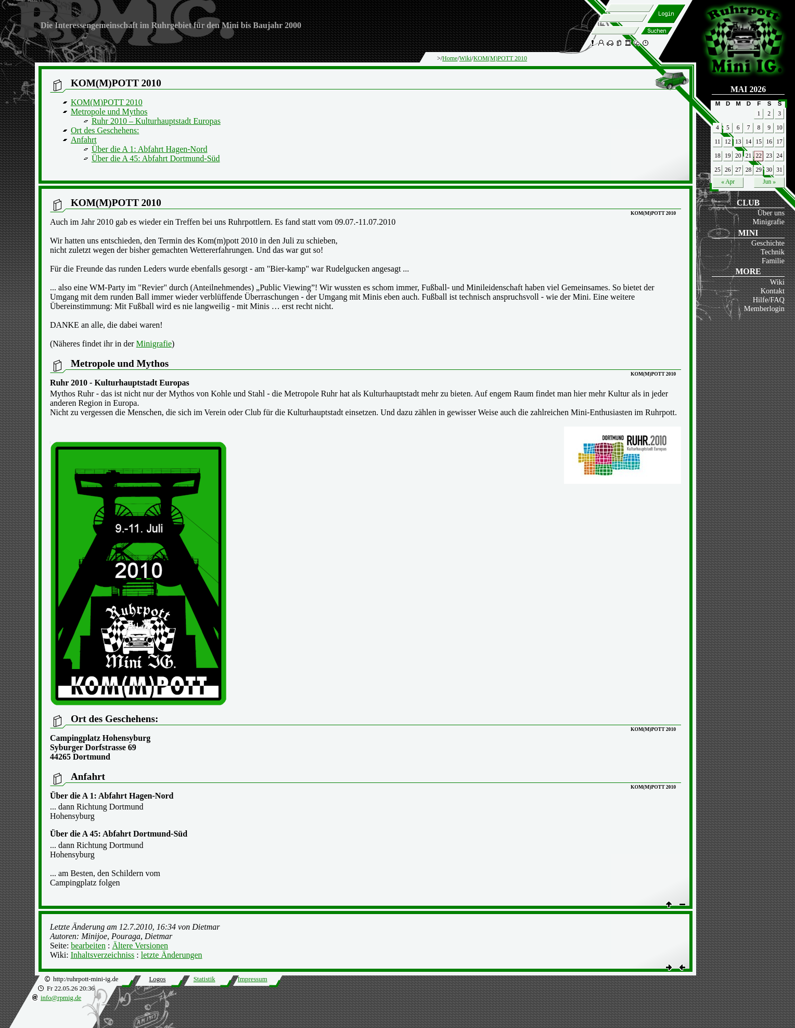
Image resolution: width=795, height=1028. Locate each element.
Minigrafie (768, 221)
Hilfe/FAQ (769, 299)
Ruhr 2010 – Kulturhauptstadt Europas (156, 121)
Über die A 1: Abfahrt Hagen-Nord (150, 149)
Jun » (769, 181)
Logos (157, 979)
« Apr (728, 181)
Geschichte (768, 243)
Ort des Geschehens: (105, 130)
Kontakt (773, 291)
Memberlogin (764, 308)
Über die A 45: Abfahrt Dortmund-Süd (156, 158)
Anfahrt (84, 139)
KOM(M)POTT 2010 (500, 58)
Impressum (252, 979)
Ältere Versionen (140, 945)
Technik (773, 252)
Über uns (771, 213)
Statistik (204, 979)
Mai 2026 (748, 89)
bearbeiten (88, 945)
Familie (773, 260)
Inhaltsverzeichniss (103, 954)
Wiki (777, 282)
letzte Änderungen (171, 954)
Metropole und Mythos (109, 111)
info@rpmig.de (61, 997)
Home (449, 58)
